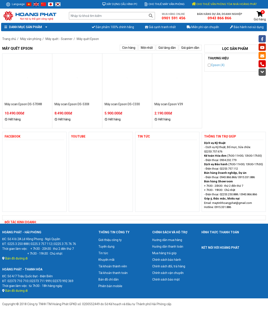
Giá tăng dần (167, 47)
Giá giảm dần (190, 47)
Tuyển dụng (106, 246)
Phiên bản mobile (110, 286)
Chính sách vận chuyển (168, 273)
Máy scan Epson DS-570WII (23, 104)
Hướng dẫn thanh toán (167, 246)
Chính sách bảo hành (166, 259)
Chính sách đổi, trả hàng (168, 266)
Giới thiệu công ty (110, 240)
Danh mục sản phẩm (25, 27)
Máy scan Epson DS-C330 (122, 104)
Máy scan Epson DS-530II (71, 104)
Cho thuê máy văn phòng (165, 4)
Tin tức (103, 253)
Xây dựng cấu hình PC (119, 4)
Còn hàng (128, 47)
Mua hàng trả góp (164, 253)
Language (15, 4)
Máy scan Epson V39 (168, 104)
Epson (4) (216, 65)
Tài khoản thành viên (112, 266)
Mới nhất (147, 47)
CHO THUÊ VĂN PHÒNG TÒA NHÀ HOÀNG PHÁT (224, 4)
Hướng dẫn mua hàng (167, 240)
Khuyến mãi (106, 259)
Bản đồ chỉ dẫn (108, 279)
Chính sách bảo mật (166, 279)
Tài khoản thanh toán (113, 273)
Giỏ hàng (260, 16)
